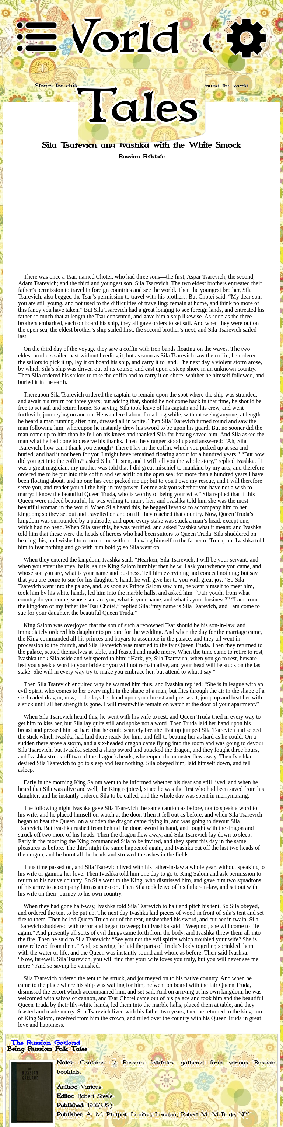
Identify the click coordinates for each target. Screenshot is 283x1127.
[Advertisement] (141, 216)
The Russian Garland (45, 1043)
